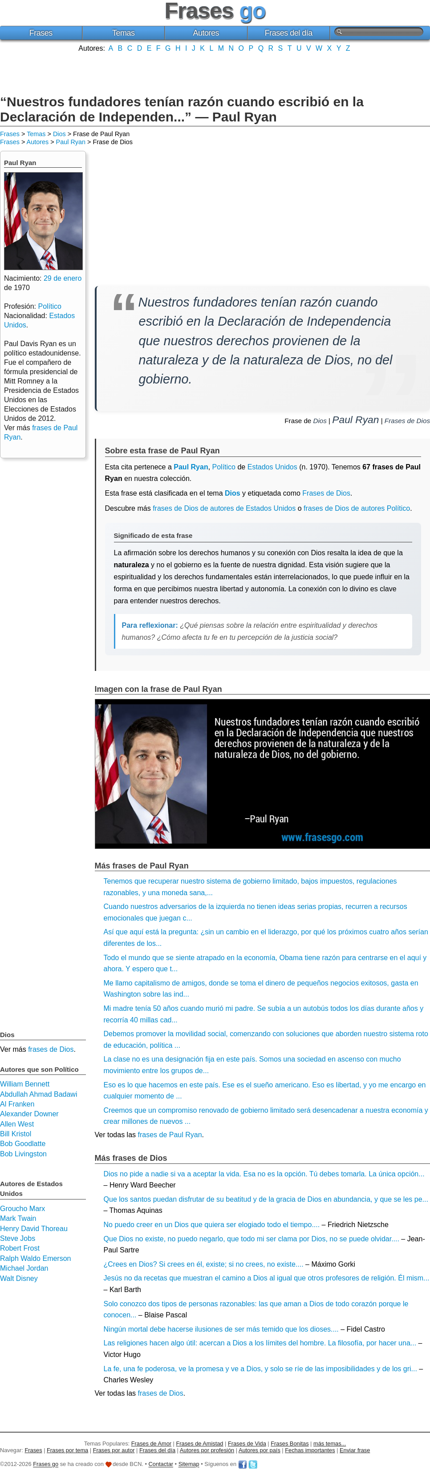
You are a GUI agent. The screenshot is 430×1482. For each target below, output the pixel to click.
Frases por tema (67, 1450)
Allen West (17, 1124)
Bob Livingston (23, 1154)
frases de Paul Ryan (170, 1135)
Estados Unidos (272, 467)
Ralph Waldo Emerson (35, 1258)
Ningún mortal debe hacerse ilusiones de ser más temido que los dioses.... (221, 1329)
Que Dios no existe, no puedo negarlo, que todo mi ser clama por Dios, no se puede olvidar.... (251, 1239)
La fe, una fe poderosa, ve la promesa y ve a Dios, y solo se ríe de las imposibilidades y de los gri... (260, 1369)
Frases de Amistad (199, 1443)
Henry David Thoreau (34, 1228)
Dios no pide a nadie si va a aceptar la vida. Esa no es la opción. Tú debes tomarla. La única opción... (264, 1174)
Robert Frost (20, 1248)
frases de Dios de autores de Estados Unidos (224, 508)
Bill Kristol (15, 1134)
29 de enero (62, 278)
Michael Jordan (24, 1268)
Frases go (45, 1464)
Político (223, 467)
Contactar (161, 1464)
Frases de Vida (247, 1443)
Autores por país (259, 1450)
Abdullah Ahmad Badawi (38, 1094)
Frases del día (288, 32)
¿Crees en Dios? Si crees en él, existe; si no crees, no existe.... (204, 1264)
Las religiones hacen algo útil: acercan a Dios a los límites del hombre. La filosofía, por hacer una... (260, 1343)
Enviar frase (355, 1450)
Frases (41, 32)
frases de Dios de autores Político (357, 508)
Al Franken (17, 1104)
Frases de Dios (407, 420)
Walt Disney (19, 1278)
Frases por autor (114, 1450)
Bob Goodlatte (22, 1143)
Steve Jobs (17, 1238)
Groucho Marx (22, 1208)
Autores (206, 32)
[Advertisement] (215, 72)
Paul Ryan (70, 141)
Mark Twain (18, 1218)
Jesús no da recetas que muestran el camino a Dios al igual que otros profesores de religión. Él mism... (267, 1278)
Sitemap (188, 1464)
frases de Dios (160, 1393)
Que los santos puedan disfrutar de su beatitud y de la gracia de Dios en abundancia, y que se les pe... (266, 1199)
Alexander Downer (29, 1114)
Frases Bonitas (289, 1443)
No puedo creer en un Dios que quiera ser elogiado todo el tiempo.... (212, 1224)
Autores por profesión (207, 1450)
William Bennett (24, 1084)
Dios (59, 133)
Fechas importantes (310, 1450)
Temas (123, 32)
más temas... (329, 1443)
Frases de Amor (151, 1443)
